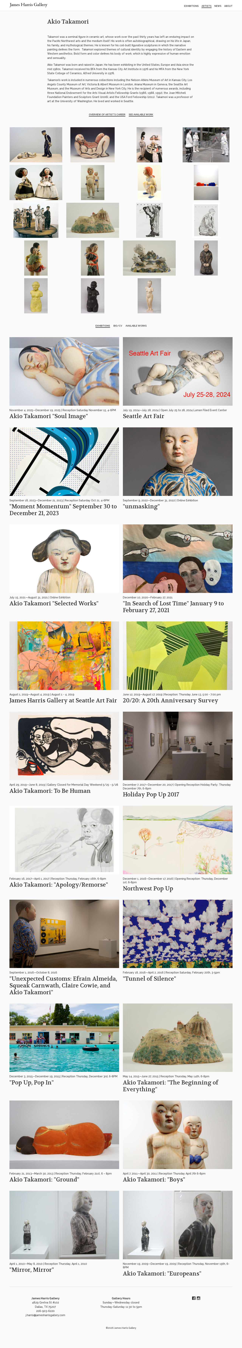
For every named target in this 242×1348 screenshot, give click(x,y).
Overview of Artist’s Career (107, 114)
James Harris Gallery (45, 1298)
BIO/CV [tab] (117, 325)
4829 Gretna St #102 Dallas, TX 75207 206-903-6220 (45, 1307)
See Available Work (141, 114)
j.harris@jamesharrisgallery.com (45, 1315)
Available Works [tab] (136, 325)
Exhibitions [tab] (102, 325)
